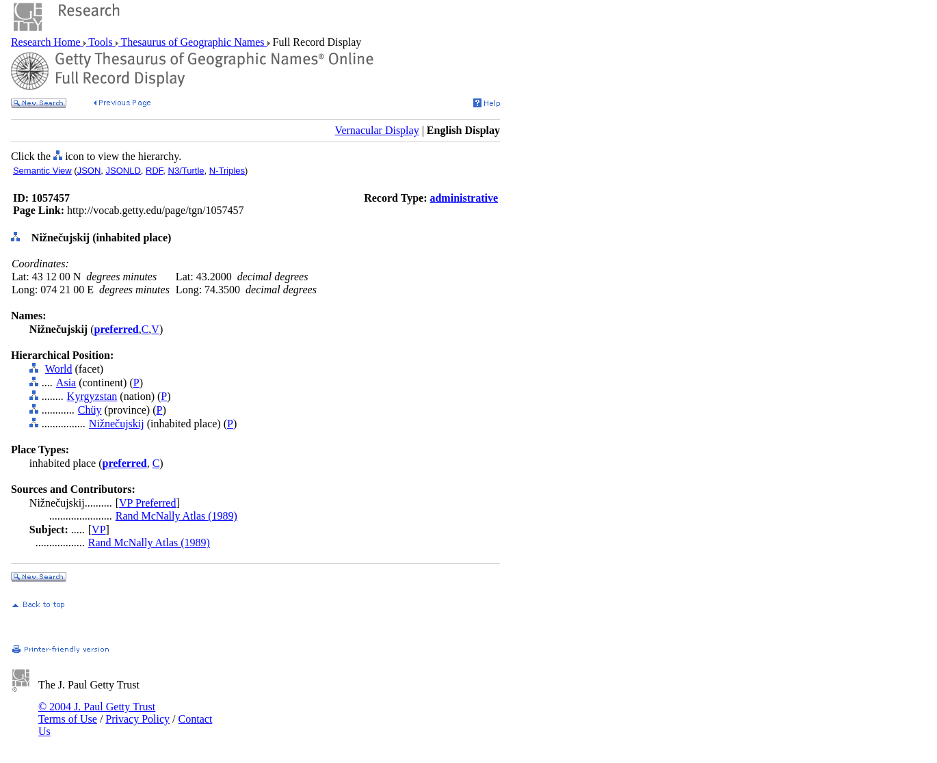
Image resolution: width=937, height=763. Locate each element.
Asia (66, 382)
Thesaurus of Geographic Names (192, 42)
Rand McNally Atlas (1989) (176, 516)
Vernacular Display (377, 130)
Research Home (47, 42)
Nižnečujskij (116, 423)
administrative (464, 198)
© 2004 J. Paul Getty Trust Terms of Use (96, 713)
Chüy (90, 410)
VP (98, 529)
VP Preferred (147, 503)
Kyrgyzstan (92, 396)
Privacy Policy (137, 719)
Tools (101, 42)
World (58, 369)
